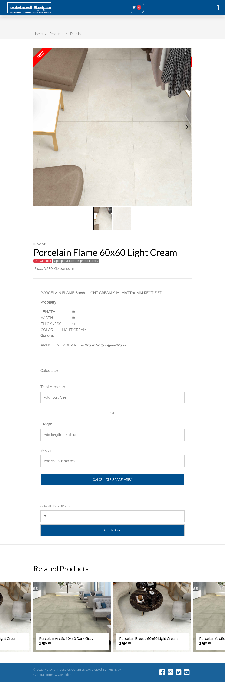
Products (56, 34)
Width (45, 450)
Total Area (52, 387)
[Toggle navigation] (218, 7)
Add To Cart (112, 530)
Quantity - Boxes (55, 506)
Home (38, 34)
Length (46, 424)
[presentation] (186, 127)
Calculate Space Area (112, 480)
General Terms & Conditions (53, 674)
